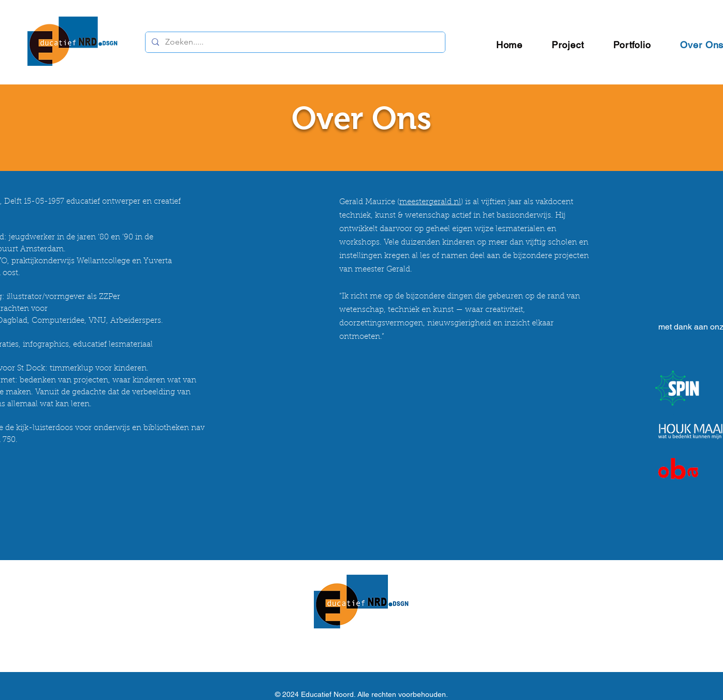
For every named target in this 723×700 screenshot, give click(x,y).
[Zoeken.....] (294, 42)
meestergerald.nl (430, 202)
